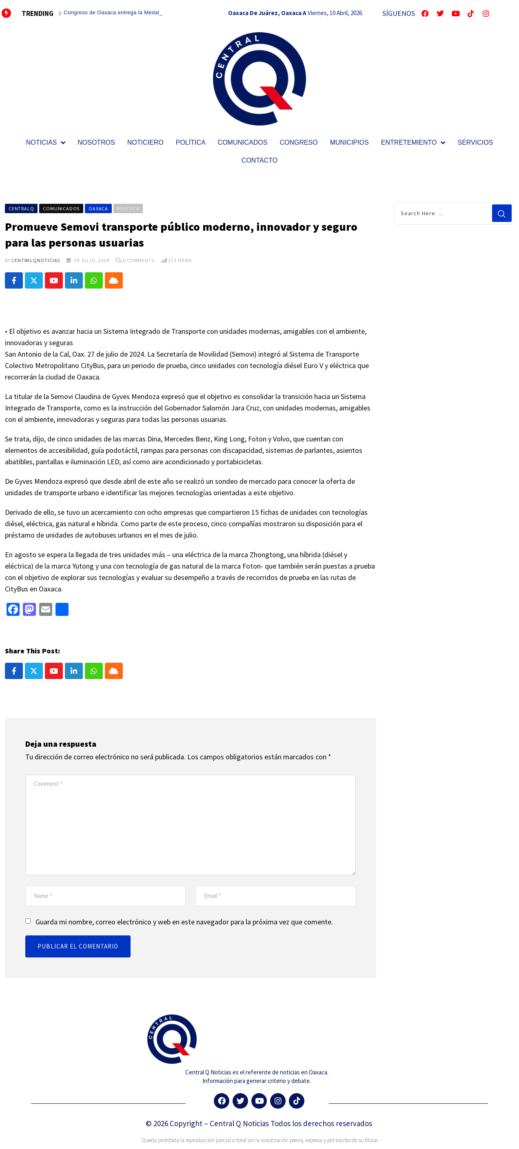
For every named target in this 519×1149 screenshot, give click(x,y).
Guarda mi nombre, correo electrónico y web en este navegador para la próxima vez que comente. (184, 921)
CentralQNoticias (35, 260)
